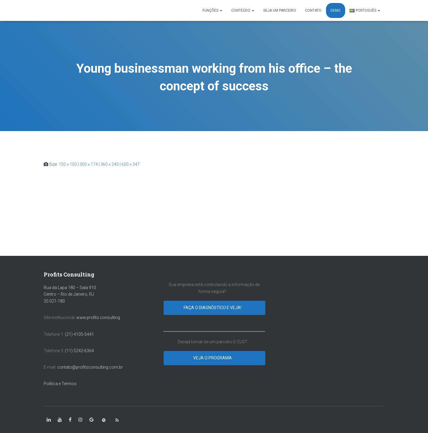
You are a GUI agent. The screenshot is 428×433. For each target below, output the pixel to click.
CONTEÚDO (242, 10)
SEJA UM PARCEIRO (279, 10)
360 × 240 (109, 164)
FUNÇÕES (212, 10)
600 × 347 (130, 164)
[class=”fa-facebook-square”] (70, 420)
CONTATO (313, 10)
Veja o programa (213, 357)
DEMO (335, 10)
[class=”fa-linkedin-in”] (49, 420)
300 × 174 (89, 164)
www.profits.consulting (98, 317)
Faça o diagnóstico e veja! (213, 307)
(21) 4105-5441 (79, 334)
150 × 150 (68, 164)
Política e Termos (60, 383)
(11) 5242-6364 (80, 350)
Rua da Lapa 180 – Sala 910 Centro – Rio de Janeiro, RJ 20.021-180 (70, 294)
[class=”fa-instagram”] (80, 420)
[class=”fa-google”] (91, 420)
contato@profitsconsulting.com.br (90, 367)
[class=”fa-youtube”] (60, 420)
